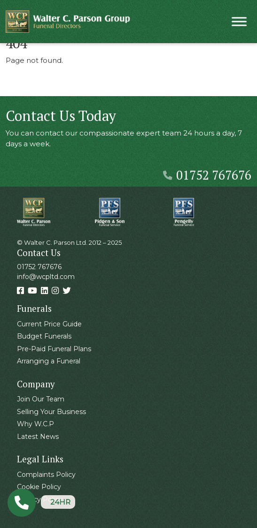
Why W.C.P (35, 424)
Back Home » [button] (38, 86)
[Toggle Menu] (239, 21)
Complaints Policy (46, 474)
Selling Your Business (51, 411)
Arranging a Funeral (48, 361)
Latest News (38, 436)
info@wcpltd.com (46, 276)
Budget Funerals (44, 336)
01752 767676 (207, 175)
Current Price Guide (49, 324)
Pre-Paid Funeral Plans (54, 349)
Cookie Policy (39, 487)
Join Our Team (40, 399)
